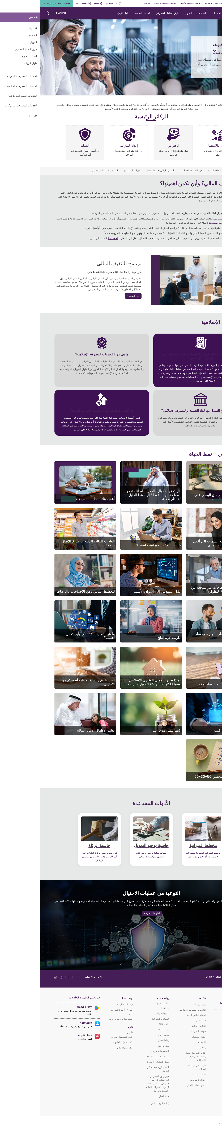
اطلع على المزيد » (111, 913)
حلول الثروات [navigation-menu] (82, 13)
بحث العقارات (122, 1096)
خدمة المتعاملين (73, 3)
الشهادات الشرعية (120, 1018)
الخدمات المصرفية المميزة (199, 3)
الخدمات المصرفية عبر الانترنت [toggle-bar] (16, 3)
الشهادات (160, 1042)
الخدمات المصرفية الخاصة (175, 3)
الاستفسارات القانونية (82, 1042)
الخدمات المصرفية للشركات (124, 3)
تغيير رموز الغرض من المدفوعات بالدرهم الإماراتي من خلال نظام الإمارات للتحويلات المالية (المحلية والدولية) (117, 1083)
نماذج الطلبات (122, 1013)
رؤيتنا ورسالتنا (159, 1004)
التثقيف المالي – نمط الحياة (120, 170)
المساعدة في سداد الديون (80, 1018)
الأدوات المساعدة (92, 170)
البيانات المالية (158, 1026)
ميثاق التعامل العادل (156, 1085)
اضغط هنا (173, 223)
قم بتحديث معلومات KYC (117, 1056)
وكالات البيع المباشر (120, 1103)
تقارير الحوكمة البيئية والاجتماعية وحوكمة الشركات (155, 1056)
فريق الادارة (159, 1020)
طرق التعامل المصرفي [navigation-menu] (127, 13)
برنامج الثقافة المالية (178, 170)
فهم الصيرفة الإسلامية (151, 170)
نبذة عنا (161, 998)
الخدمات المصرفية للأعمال (150, 3)
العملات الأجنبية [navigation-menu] (102, 13)
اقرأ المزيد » (93, 296)
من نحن (106, 3)
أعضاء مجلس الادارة (155, 1015)
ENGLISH (20, 13)
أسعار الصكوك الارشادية (117, 1061)
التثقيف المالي (201, 170)
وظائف (162, 1047)
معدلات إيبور (123, 1045)
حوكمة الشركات (157, 1031)
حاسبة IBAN (123, 1024)
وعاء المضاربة (122, 1040)
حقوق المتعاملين (157, 1080)
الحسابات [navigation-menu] (176, 13)
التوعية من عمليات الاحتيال (65, 170)
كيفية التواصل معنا (84, 1004)
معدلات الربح (123, 1035)
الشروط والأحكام (85, 1047)
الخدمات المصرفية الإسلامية (152, 1009)
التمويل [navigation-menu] (148, 13)
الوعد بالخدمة (159, 1074)
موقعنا (58, 3)
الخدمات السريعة (42, 3)
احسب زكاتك (123, 1029)
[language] (177, 976)
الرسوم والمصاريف (120, 1051)
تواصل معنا (87, 998)
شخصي (217, 3)
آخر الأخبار (124, 1008)
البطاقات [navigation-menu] (161, 13)
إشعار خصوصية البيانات (82, 1036)
